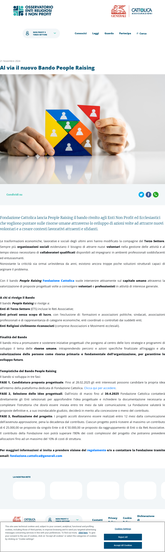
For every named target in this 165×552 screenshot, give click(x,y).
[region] (82, 537)
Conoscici (81, 33)
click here (83, 532)
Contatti (97, 519)
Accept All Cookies (123, 545)
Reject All (123, 537)
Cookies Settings (123, 529)
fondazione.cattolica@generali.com (36, 456)
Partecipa (125, 33)
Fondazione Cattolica (58, 281)
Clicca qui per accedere (100, 388)
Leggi (95, 33)
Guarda (109, 33)
